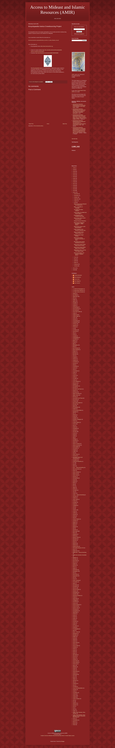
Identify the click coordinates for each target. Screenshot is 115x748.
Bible (74, 343)
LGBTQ (74, 512)
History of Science (76, 443)
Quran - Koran (76, 631)
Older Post (65, 123)
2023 (74, 173)
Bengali (74, 342)
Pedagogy (75, 600)
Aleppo (74, 299)
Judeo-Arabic (75, 499)
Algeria (74, 301)
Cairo (74, 355)
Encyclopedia (75, 407)
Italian (74, 482)
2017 (74, 183)
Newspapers (75, 571)
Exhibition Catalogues (77, 419)
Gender (74, 426)
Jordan (74, 493)
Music (74, 566)
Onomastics (75, 581)
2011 (74, 268)
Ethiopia (74, 414)
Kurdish (74, 500)
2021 (74, 176)
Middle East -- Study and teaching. (80, 552)
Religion (74, 636)
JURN (73, 74)
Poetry (74, 615)
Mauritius (75, 540)
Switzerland (75, 674)
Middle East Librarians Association (80, 555)
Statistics (74, 666)
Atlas (74, 332)
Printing (74, 627)
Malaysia (74, 526)
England (74, 408)
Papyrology (75, 598)
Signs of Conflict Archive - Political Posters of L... (79, 233)
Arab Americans (76, 308)
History (74, 442)
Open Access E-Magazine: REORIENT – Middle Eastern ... (79, 223)
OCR (74, 577)
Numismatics (75, 575)
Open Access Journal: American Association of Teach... (79, 238)
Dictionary (75, 392)
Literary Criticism (76, 519)
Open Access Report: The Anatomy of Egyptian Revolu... (79, 254)
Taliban (74, 678)
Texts (74, 685)
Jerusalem (75, 490)
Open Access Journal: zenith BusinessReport (79, 227)
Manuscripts (75, 531)
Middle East (75, 550)
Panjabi (74, 597)
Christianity (75, 366)
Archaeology (75, 320)
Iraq (73, 464)
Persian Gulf (75, 606)
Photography (75, 610)
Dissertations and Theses (78, 398)
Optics (74, 583)
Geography (75, 428)
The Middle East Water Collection (78, 210)
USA (74, 709)
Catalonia (75, 360)
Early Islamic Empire (77, 402)
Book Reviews (76, 348)
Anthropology (75, 307)
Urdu (74, 706)
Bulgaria (74, 351)
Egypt (74, 405)
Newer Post (31, 123)
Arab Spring (75, 310)
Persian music (75, 607)
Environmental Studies (77, 410)
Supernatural (75, 671)
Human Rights (76, 446)
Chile (74, 364)
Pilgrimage (75, 612)
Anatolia (74, 305)
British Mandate (76, 349)
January (76, 265)
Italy (73, 484)
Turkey (74, 695)
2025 (74, 169)
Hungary (74, 449)
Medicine (74, 543)
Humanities (75, 448)
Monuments (75, 560)
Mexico (74, 549)
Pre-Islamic (75, 625)
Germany (75, 431)
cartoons (74, 358)
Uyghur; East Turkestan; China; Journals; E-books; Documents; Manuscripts (79, 716)
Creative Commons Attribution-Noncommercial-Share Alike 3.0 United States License (57, 735)
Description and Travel (77, 389)
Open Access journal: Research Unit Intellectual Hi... (80, 204)
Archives (74, 323)
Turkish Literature (76, 698)
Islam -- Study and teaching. (78, 467)
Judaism (74, 497)
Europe (74, 416)
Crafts (74, 376)
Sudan (74, 668)
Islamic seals (75, 475)
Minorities (75, 559)
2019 (74, 180)
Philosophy (75, 609)
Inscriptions (75, 459)
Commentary (75, 370)
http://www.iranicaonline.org (47, 46)
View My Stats (74, 138)
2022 (74, 174)
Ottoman (74, 587)
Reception (75, 635)
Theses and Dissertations (78, 688)
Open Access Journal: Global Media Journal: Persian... (79, 245)
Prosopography (76, 628)
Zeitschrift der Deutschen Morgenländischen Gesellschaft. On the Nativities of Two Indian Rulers (79, 106)
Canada (74, 357)
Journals (74, 496)
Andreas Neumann (78, 275)
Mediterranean (76, 546)
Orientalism (75, 586)
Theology (75, 686)
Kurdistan (75, 502)
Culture (74, 379)
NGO (74, 572)
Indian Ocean (75, 454)
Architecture (75, 322)
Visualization (75, 720)
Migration (75, 557)
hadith (74, 436)
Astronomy (75, 331)
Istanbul (74, 481)
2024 (74, 171)
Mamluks (74, 529)
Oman (74, 578)
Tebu (74, 682)
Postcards (75, 621)
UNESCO (75, 703)
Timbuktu (75, 689)
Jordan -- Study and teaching (78, 494)
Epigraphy (75, 411)
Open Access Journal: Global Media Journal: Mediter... (79, 248)
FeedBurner (81, 33)
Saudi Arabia (75, 642)
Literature (75, 520)
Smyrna (74, 657)
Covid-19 (74, 375)
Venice (74, 718)
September (76, 199)
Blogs (74, 346)
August (75, 200)
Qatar (74, 630)
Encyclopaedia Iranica (37, 68)
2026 (74, 167)
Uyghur (74, 710)
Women (74, 723)
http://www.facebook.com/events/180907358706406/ (47, 52)
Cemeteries (75, 361)
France (74, 423)
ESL (74, 413)
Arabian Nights (76, 316)
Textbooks (75, 683)
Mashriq (74, 535)
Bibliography (75, 345)
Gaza (74, 425)
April (75, 260)
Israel (74, 479)
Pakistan (74, 591)
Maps (74, 532)
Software (74, 659)
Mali (73, 528)
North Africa (75, 574)
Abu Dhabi (75, 295)
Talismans (75, 680)
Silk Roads (75, 654)
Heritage (74, 439)
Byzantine (75, 354)
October (76, 197)
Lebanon (74, 509)
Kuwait (74, 503)
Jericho (74, 488)
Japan (74, 487)
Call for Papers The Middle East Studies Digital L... (80, 213)
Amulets (74, 304)
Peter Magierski (77, 281)
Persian (74, 603)
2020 (74, 178)
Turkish (74, 697)
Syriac (74, 677)
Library (74, 516)
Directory (74, 396)
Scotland (74, 647)
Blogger (62, 741)
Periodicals (75, 601)
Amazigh (74, 302)
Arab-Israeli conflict (76, 311)
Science (74, 644)
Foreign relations (76, 422)
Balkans (74, 340)
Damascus (75, 383)
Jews (74, 491)
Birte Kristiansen (77, 277)
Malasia (74, 523)
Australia (74, 336)
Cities (74, 369)
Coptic (74, 372)
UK (73, 701)
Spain (74, 665)
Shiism (74, 653)
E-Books (74, 401)
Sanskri (74, 641)
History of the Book (76, 445)
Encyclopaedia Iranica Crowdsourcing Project (79, 216)
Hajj (73, 437)
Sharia (74, 651)
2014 (74, 188)
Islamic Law (75, 473)
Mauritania (75, 538)
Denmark (75, 387)
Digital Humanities (76, 393)
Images (74, 451)
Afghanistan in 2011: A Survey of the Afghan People (80, 251)
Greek (74, 434)
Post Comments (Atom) (38, 125)
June (75, 257)
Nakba (74, 568)
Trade (74, 691)
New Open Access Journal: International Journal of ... (79, 242)
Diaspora (74, 390)
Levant (74, 511)
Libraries (74, 514)
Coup (74, 373)
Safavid (74, 639)
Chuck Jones (77, 279)
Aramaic (74, 319)
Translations (75, 692)
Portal (74, 619)
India (74, 452)
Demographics (76, 385)
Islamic (74, 470)
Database (75, 384)
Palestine (75, 594)
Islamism (74, 476)
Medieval (74, 544)
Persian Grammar (76, 604)
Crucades (75, 378)
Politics (74, 618)
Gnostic (74, 433)
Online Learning (76, 580)
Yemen (74, 724)
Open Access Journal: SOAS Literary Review (79, 219)
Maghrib (74, 522)
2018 (74, 181)
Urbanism (75, 704)
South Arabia (75, 662)
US (73, 707)
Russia (74, 638)
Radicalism (75, 633)
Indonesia (75, 455)
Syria (74, 675)
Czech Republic (76, 381)
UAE (74, 700)
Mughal (74, 563)
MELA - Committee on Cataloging (78, 207)
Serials (74, 650)
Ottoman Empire (76, 589)
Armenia (74, 326)
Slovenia (74, 656)
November (76, 195)
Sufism (74, 669)
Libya (74, 517)
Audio (74, 334)
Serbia (74, 648)
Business (75, 352)
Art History (75, 329)
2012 (74, 192)
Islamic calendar (76, 472)
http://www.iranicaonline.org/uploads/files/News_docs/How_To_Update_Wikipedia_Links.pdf (43, 40)
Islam (74, 465)
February (76, 264)
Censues (74, 363)
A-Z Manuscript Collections (78, 290)
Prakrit (74, 624)
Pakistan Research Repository (80, 220)
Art (73, 328)
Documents (75, 399)
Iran (73, 462)
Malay (74, 525)
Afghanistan (75, 296)
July (75, 202)
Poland (74, 616)
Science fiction (76, 645)
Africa (74, 298)
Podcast (74, 613)
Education (75, 404)
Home (48, 123)
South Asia (75, 663)
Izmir (74, 485)
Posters (74, 622)
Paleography (75, 592)
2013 (74, 190)
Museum (74, 565)
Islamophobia (75, 478)
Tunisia (74, 694)
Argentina (75, 325)
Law (73, 508)
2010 (74, 269)
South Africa (75, 660)
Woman (74, 721)
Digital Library (75, 395)
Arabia (74, 313)
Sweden (74, 672)
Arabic (74, 317)
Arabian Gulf (75, 314)
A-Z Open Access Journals (78, 291)
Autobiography (76, 337)
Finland (74, 420)
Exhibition (75, 417)
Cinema (74, 367)
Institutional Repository (77, 461)
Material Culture (76, 537)
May (75, 259)
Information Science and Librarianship (77, 458)
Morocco (74, 562)
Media (74, 541)
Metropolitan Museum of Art (78, 547)
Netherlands (75, 569)
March (75, 262)
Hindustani (75, 440)
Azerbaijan (75, 338)
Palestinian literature (77, 595)
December (76, 193)
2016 (74, 185)
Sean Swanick (77, 283)
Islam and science (76, 469)
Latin (74, 506)
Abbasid (74, 293)
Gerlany (74, 430)
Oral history (75, 584)
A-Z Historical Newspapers (78, 288)
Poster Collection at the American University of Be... (80, 230)
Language (75, 505)
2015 (74, 187)
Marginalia (75, 534)
